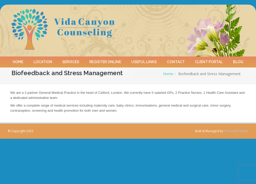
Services (70, 60)
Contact (176, 60)
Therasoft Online (236, 131)
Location (42, 60)
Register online (105, 60)
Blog (238, 60)
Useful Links (144, 60)
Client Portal (209, 60)
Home (18, 60)
